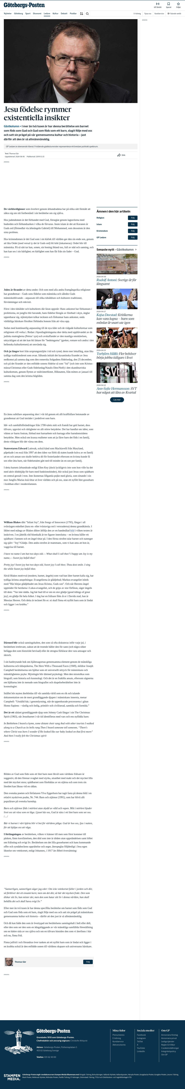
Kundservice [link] (159, 13)
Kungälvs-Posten (160, 1075)
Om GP (164, 1054)
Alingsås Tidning (85, 1075)
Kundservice (118, 1041)
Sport (28, 13)
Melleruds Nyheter (38, 1077)
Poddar (73, 13)
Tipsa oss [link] (147, 13)
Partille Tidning (64, 1077)
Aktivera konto (119, 1044)
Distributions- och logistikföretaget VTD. (117, 1077)
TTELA (97, 1077)
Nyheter (8, 13)
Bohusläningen (97, 1075)
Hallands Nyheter (109, 1075)
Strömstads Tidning (87, 1077)
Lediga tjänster (167, 1041)
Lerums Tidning (172, 1075)
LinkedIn (141, 1051)
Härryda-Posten (133, 1075)
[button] (87, 13)
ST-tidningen (74, 1077)
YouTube (141, 1048)
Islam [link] (99, 224)
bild (72, 530)
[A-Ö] (81, 13)
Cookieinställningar (170, 1048)
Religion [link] (100, 217)
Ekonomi (37, 13)
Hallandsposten (121, 1075)
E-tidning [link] (137, 13)
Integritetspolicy (168, 1051)
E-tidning (117, 1038)
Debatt (64, 13)
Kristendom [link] (102, 231)
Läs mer (117, 399)
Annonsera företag (169, 1035)
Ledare (47, 13)
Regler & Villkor (168, 1044)
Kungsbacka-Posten (147, 1075)
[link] (24, 5)
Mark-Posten (27, 1077)
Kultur (55, 13)
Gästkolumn (11, 126)
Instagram (141, 1038)
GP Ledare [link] (101, 237)
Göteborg (18, 13)
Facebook (141, 1035)
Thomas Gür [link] (14, 153)
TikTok (140, 1041)
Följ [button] (88, 962)
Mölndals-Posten (52, 1077)
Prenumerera (118, 1035)
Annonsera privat (169, 1038)
